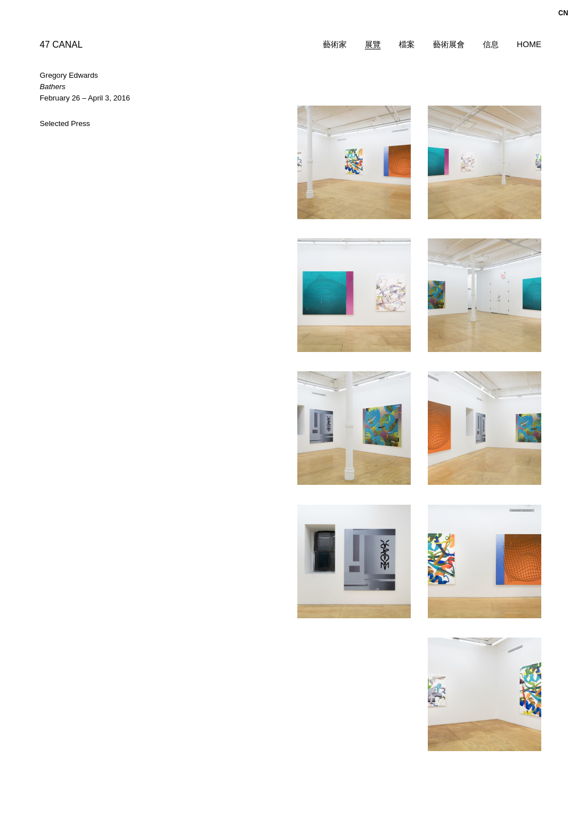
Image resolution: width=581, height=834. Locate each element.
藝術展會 (449, 44)
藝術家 (335, 44)
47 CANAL (61, 44)
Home (529, 44)
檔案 (407, 44)
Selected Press (65, 123)
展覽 (373, 44)
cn (563, 13)
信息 (491, 44)
